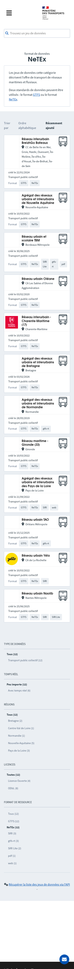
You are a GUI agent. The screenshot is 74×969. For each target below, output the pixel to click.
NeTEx (13, 99)
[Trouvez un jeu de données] (37, 33)
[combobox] (37, 33)
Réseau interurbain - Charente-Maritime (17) (36, 321)
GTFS (36, 95)
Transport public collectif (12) (25, 660)
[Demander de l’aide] (64, 959)
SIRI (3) (12, 833)
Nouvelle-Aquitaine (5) (21, 743)
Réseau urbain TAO (35, 519)
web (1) (12, 863)
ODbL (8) (13, 788)
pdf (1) (12, 856)
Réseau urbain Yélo (36, 555)
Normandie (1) (16, 735)
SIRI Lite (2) (14, 848)
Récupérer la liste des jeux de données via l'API (39, 884)
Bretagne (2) (15, 720)
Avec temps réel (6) (19, 690)
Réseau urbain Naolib (37, 593)
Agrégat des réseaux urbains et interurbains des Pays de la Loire (38, 482)
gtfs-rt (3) (13, 841)
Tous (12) (13, 814)
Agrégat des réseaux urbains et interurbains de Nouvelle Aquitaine (38, 199)
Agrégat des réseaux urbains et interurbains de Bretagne (38, 362)
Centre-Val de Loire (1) (21, 728)
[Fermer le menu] (21, 13)
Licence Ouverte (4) (19, 781)
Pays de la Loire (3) (19, 750)
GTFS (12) (13, 821)
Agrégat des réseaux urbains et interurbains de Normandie (38, 403)
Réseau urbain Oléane (38, 279)
